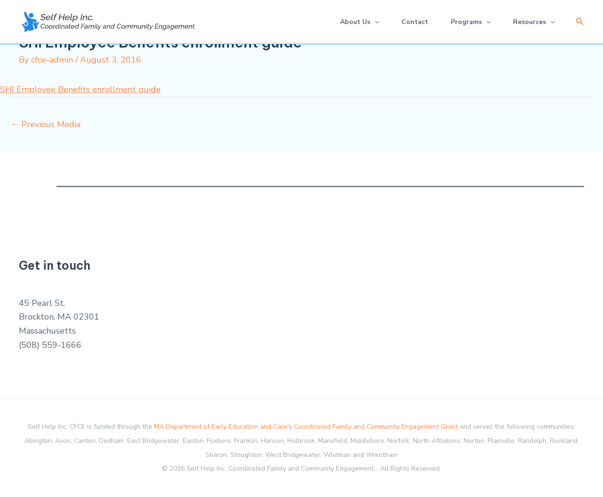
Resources (533, 22)
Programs (470, 22)
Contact (414, 21)
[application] (374, 22)
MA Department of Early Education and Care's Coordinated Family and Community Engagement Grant (306, 426)
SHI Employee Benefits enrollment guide (80, 89)
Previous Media (45, 124)
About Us (359, 22)
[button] (580, 22)
